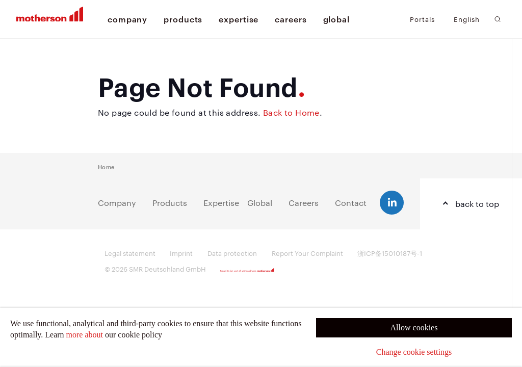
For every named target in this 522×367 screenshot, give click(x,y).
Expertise (221, 202)
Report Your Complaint (307, 252)
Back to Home (291, 112)
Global (259, 202)
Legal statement (130, 252)
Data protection (232, 252)
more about (84, 334)
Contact (351, 202)
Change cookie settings (414, 352)
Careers (304, 202)
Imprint (181, 252)
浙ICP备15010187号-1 (389, 252)
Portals (422, 18)
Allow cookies (414, 327)
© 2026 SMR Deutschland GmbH (155, 268)
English (467, 19)
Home (106, 166)
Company (117, 202)
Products (169, 202)
